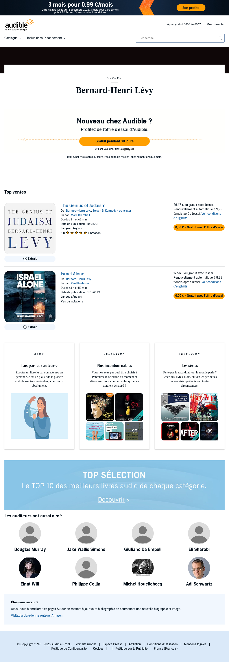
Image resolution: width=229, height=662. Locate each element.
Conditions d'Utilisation (162, 644)
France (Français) (166, 649)
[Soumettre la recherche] (221, 38)
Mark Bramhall (80, 215)
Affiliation (135, 644)
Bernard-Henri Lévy (78, 211)
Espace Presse (112, 644)
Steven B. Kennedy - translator (111, 211)
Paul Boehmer (80, 283)
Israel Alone (72, 274)
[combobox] (180, 38)
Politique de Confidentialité (69, 649)
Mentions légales (195, 644)
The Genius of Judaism (83, 205)
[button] (114, 141)
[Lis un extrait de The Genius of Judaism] (29, 259)
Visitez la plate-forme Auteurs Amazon (37, 615)
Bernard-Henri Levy (78, 279)
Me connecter (216, 24)
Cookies (98, 649)
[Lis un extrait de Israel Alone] (29, 327)
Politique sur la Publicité (131, 649)
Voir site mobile (86, 644)
